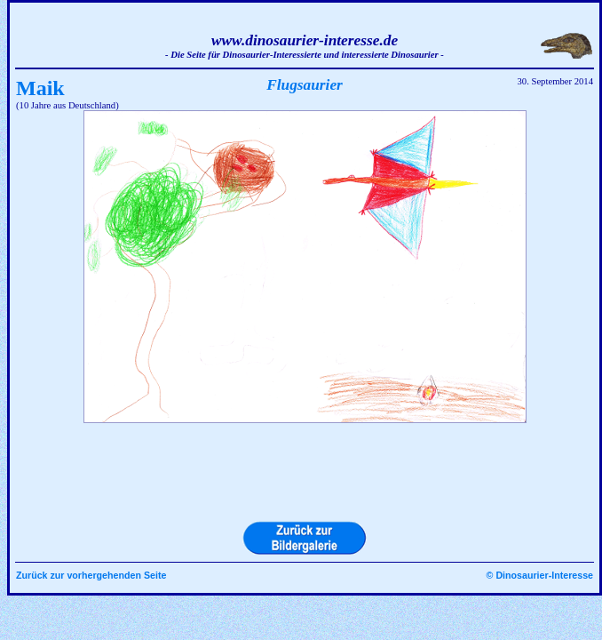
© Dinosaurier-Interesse (540, 575)
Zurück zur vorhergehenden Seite (91, 575)
